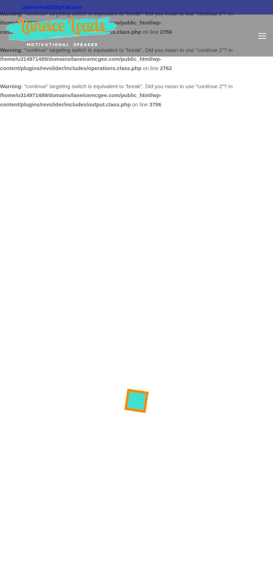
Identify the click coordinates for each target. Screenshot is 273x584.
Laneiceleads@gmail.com (51, 7)
